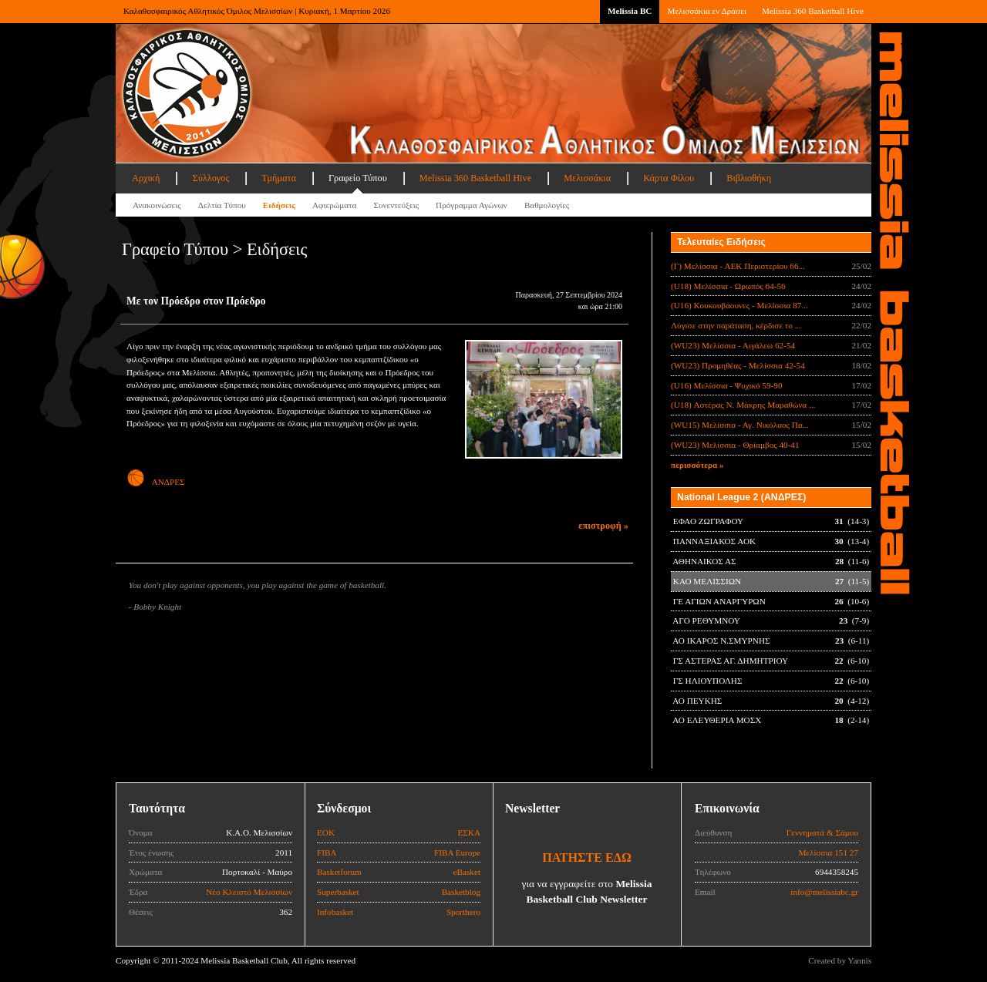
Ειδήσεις (279, 205)
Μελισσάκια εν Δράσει (706, 10)
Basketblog (461, 891)
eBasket (466, 871)
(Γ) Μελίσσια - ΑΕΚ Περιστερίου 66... (738, 266)
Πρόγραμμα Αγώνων (471, 205)
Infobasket (335, 911)
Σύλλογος (210, 178)
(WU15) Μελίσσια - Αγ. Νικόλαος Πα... (740, 424)
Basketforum (339, 871)
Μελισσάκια (587, 178)
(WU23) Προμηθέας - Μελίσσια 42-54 (738, 365)
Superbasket (338, 891)
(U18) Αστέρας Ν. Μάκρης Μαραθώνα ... (743, 404)
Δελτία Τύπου (222, 205)
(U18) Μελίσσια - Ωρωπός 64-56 (728, 286)
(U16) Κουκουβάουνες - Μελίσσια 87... (739, 305)
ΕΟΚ (326, 832)
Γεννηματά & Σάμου (822, 832)
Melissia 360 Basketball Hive (813, 10)
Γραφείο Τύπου (357, 178)
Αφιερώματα (334, 205)
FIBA (327, 852)
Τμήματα (278, 178)
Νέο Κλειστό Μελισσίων (249, 891)
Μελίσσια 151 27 (828, 852)
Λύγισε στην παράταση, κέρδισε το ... (736, 325)
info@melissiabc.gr (824, 891)
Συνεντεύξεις (396, 205)
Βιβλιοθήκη (748, 178)
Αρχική (146, 178)
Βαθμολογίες (546, 205)
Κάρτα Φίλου (668, 178)
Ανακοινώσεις (157, 205)
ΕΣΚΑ (468, 832)
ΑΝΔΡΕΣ (155, 481)
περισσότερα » (697, 464)
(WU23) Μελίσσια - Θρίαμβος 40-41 (735, 444)
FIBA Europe (457, 852)
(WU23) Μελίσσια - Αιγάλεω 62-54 (733, 345)
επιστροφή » (603, 525)
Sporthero (463, 911)
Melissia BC (630, 10)
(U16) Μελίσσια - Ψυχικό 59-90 (727, 385)
